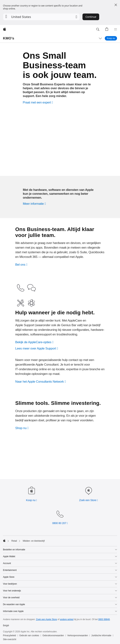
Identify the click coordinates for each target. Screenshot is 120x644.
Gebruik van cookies (29, 635)
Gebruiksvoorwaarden (53, 635)
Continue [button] (90, 17)
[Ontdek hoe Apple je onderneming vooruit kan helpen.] (35, 207)
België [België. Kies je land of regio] (6, 625)
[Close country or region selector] (115, 4)
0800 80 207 (59, 523)
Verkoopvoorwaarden (77, 635)
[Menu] (115, 29)
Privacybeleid (9, 635)
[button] (41, 17)
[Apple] (4, 29)
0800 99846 (104, 619)
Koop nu (112, 38)
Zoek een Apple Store (46, 619)
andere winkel (67, 619)
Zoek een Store (87, 500)
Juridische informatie (101, 635)
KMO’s (8, 38)
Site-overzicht (9, 639)
